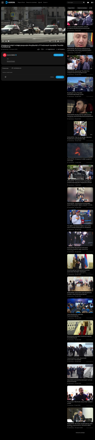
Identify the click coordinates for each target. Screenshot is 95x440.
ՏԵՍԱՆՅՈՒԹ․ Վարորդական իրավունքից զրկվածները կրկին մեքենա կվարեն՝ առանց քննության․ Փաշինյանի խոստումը (79, 205)
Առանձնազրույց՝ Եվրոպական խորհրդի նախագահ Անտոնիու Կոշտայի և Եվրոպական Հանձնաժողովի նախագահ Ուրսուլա (78, 272)
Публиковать (59, 77)
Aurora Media (12, 55)
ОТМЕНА (52, 77)
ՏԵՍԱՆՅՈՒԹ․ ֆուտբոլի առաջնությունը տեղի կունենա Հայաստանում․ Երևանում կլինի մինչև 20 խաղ (80, 425)
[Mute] (58, 41)
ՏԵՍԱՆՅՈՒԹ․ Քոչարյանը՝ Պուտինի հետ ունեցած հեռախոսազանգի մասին (78, 71)
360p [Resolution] (61, 41)
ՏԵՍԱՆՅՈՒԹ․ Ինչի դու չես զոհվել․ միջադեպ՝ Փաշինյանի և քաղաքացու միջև (79, 137)
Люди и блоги (21, 2)
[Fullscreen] (63, 41)
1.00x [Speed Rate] (53, 41)
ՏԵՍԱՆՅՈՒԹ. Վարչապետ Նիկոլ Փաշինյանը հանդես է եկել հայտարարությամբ (79, 293)
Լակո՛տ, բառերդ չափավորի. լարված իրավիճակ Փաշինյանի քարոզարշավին (78, 27)
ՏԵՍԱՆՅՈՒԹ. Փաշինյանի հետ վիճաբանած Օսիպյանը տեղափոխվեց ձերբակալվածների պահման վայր (80, 116)
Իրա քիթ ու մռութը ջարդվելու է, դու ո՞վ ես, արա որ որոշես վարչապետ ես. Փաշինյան (79, 226)
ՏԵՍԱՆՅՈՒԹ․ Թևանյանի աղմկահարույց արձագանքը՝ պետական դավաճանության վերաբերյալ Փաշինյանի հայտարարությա (79, 50)
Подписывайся (58, 55)
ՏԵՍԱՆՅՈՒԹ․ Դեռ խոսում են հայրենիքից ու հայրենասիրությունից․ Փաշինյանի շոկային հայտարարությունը (79, 182)
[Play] (3, 41)
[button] (92, 2)
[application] (33, 25)
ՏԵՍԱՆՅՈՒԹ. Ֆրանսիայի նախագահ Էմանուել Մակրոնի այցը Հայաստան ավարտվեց (77, 249)
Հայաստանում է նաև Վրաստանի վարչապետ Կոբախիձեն (76, 358)
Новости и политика (32, 2)
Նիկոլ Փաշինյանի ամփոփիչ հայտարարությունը (75, 315)
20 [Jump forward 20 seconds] (55, 41)
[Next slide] (91, 8)
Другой (40, 2)
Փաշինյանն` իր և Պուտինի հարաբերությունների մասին (75, 93)
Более (46, 2)
